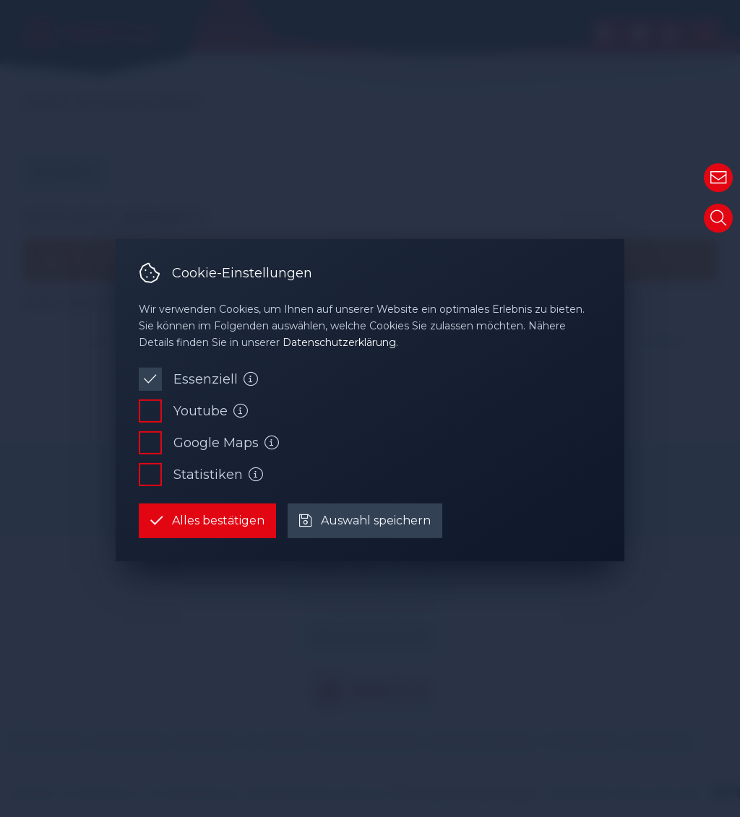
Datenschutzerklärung (339, 342)
